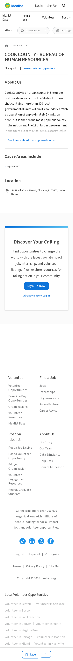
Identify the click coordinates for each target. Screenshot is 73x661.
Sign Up (52, 6)
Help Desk (46, 461)
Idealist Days (6, 17)
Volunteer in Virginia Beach (22, 630)
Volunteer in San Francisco (22, 617)
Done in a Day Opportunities (17, 398)
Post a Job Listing (20, 448)
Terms (17, 566)
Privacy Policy (35, 566)
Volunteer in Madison (51, 637)
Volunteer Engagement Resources (17, 479)
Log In (39, 6)
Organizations (18, 407)
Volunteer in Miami (17, 644)
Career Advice (48, 411)
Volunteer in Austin (48, 624)
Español (34, 554)
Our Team (46, 448)
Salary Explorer (50, 404)
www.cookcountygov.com (39, 68)
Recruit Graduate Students (19, 492)
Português (52, 554)
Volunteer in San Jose (50, 604)
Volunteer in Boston (18, 610)
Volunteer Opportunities (17, 388)
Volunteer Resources (15, 415)
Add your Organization (17, 466)
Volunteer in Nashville (49, 644)
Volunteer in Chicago (18, 637)
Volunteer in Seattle (18, 604)
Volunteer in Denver (18, 624)
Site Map (54, 566)
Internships (47, 392)
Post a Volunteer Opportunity (19, 456)
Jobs (43, 386)
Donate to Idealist (52, 467)
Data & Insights (50, 455)
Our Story (46, 442)
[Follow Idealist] (22, 541)
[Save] (30, 654)
